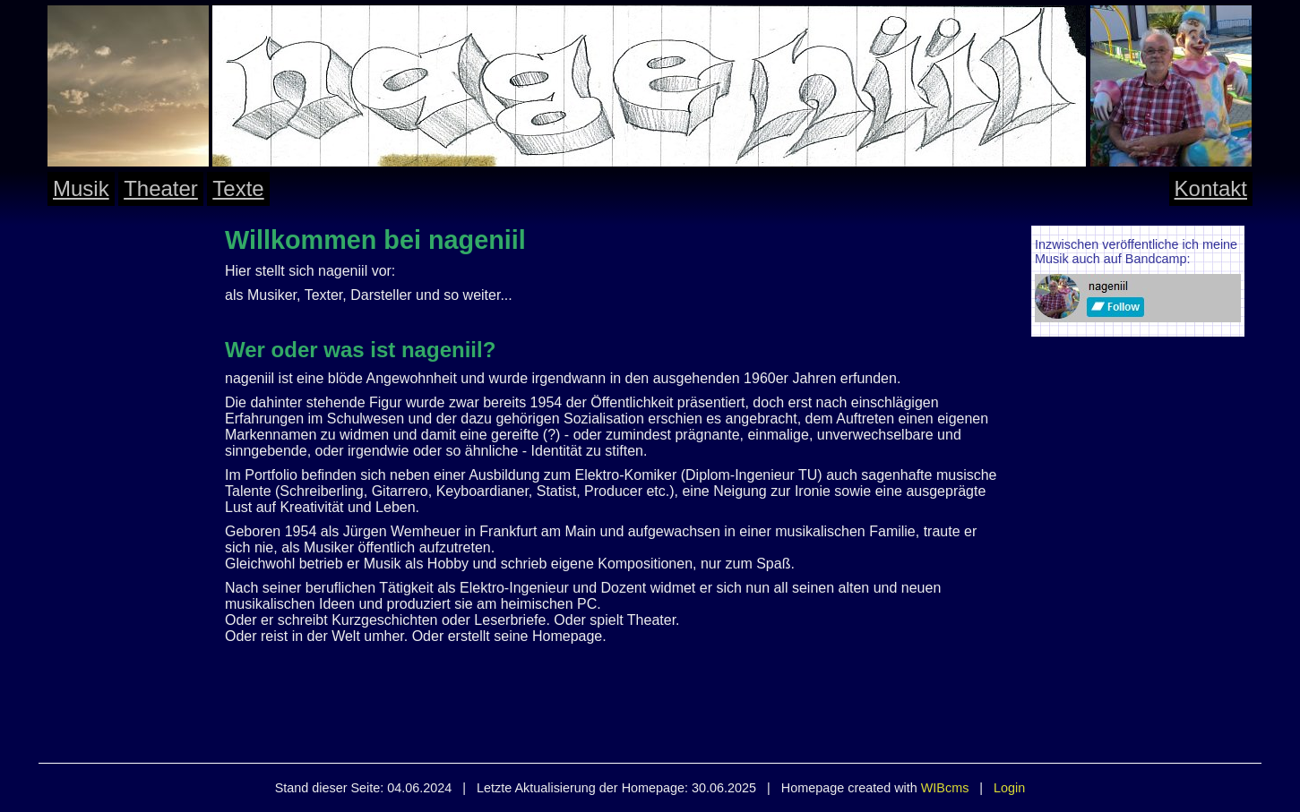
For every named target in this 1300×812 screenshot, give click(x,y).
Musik (81, 188)
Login (1009, 788)
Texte (237, 188)
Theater (161, 188)
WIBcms (945, 788)
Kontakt (1211, 188)
